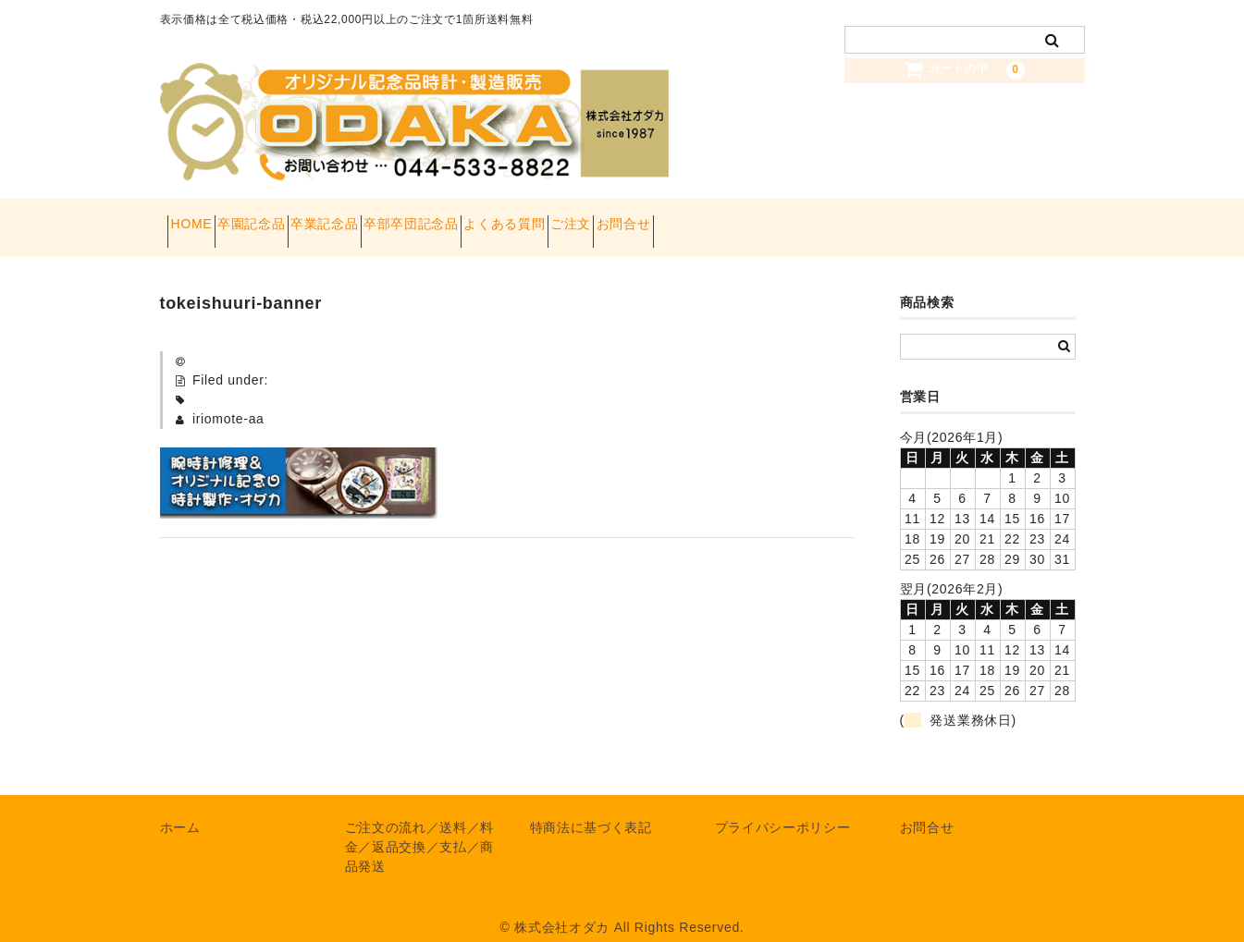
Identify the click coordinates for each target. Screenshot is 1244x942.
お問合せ (828, 218)
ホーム (180, 808)
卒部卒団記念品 (517, 218)
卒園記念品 (292, 218)
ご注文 (742, 218)
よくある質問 (643, 218)
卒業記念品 (398, 218)
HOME (199, 218)
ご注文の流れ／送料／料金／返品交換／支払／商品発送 (420, 828)
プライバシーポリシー (783, 808)
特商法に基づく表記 (591, 808)
